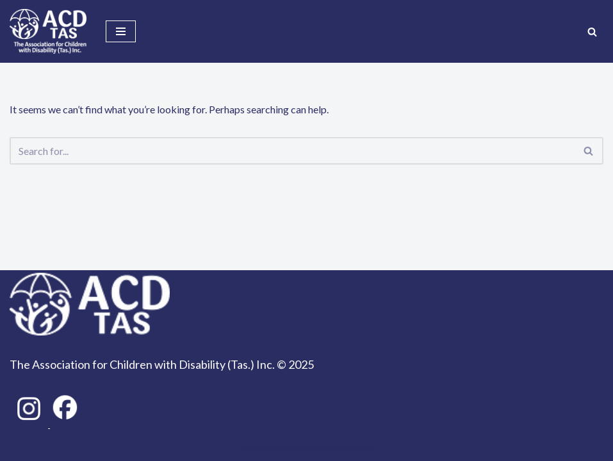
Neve (251, 447)
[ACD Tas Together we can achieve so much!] (48, 31)
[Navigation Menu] (121, 31)
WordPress (350, 447)
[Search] (592, 31)
